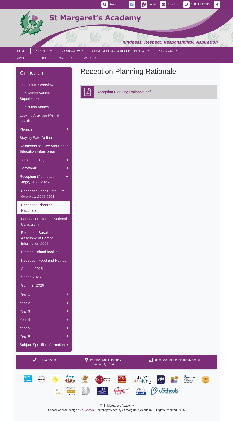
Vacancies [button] (92, 58)
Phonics (44, 129)
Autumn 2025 (32, 269)
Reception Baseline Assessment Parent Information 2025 (37, 238)
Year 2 (44, 303)
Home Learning (44, 160)
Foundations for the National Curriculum (44, 221)
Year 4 (44, 320)
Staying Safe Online (36, 138)
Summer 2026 (32, 285)
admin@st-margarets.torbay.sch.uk (177, 359)
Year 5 (44, 328)
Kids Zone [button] (167, 50)
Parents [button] (42, 50)
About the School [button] (32, 58)
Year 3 (44, 311)
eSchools (88, 410)
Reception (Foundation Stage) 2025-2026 (44, 179)
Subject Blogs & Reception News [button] (119, 50)
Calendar (67, 58)
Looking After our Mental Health (39, 118)
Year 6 (44, 336)
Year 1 (44, 294)
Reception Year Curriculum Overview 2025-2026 (42, 194)
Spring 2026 (31, 277)
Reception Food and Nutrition (44, 260)
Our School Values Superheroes (35, 96)
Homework (44, 168)
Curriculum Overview (37, 85)
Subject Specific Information (44, 345)
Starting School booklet (40, 252)
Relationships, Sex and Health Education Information (44, 148)
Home (21, 50)
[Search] (117, 4)
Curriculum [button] (71, 50)
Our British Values (34, 107)
